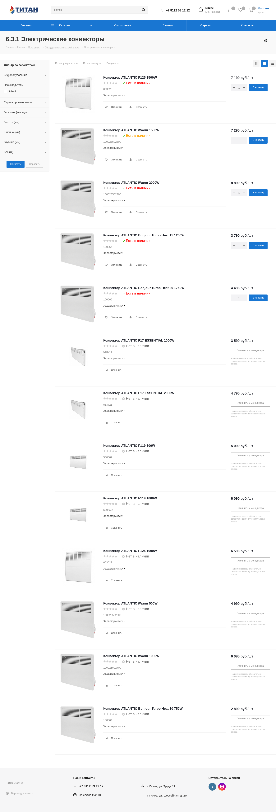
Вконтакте (212, 787)
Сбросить (34, 164)
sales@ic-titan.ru (90, 795)
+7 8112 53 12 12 (178, 10)
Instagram (222, 787)
